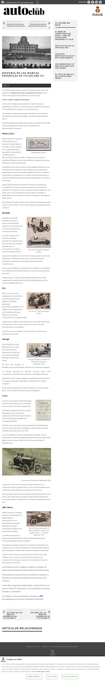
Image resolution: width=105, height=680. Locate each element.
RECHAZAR (51, 677)
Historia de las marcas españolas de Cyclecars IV (39, 26)
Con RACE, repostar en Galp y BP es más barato (65, 56)
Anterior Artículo (14, 21)
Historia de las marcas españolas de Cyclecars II (14, 26)
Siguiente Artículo (38, 21)
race (6, 85)
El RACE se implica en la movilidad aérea (64, 76)
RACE (31, 3)
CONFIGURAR (34, 676)
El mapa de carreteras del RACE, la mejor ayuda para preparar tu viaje (64, 35)
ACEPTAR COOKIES (70, 677)
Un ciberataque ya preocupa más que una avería (64, 66)
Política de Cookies (43, 671)
